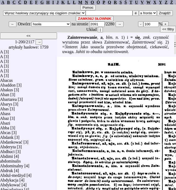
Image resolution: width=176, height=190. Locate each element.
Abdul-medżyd (12, 174)
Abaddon (8, 84)
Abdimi (6, 155)
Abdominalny (11, 164)
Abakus (6, 88)
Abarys (6, 103)
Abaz (4, 117)
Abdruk (6, 169)
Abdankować (11, 141)
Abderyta (8, 145)
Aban (4, 93)
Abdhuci (7, 150)
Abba (4, 126)
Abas (4, 107)
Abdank (7, 136)
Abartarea (8, 98)
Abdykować (10, 183)
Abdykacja (9, 179)
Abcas (5, 131)
